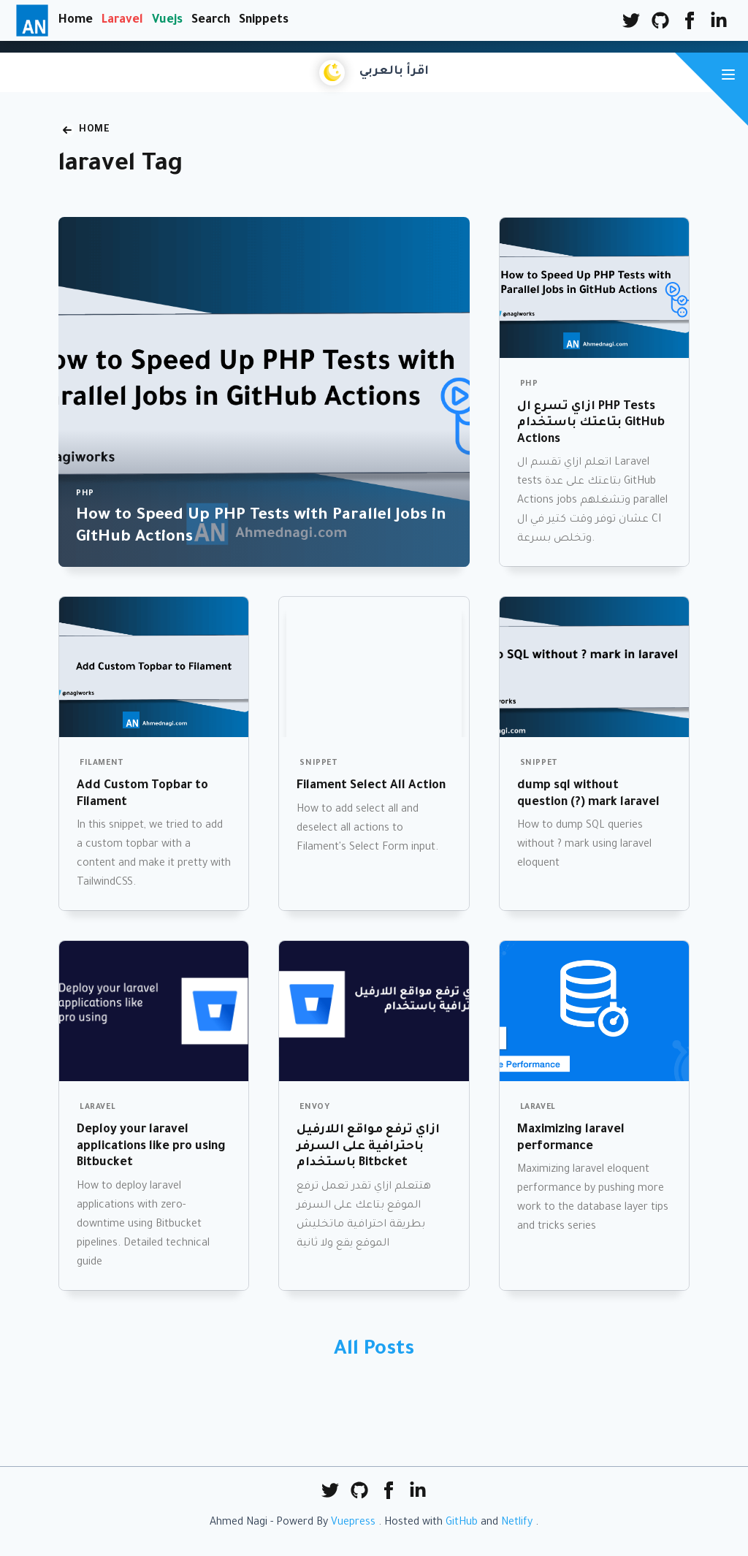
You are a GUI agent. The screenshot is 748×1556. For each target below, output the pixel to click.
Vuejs (167, 20)
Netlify (517, 1523)
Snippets (264, 20)
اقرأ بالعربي (394, 71)
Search (210, 20)
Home (75, 20)
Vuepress (353, 1523)
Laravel (122, 20)
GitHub (462, 1523)
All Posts (374, 1351)
